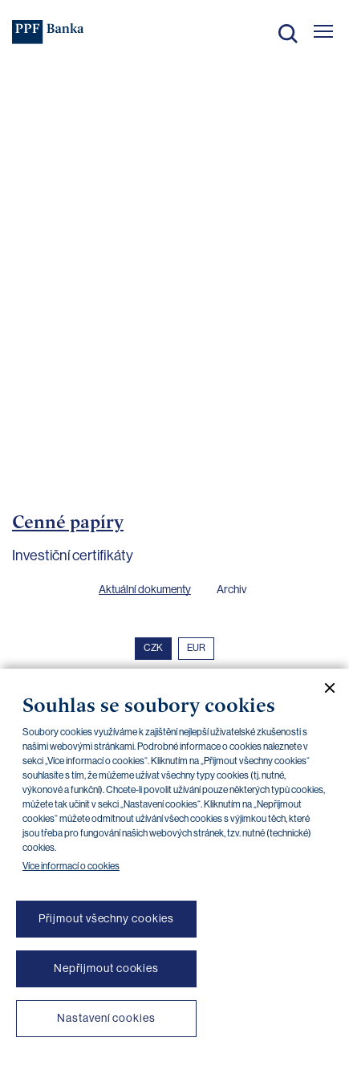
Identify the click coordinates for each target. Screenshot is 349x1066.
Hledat (288, 33)
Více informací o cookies (71, 866)
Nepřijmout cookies (106, 968)
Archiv (231, 589)
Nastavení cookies (106, 1017)
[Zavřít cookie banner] (323, 688)
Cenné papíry (68, 521)
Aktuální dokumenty (145, 589)
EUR (196, 647)
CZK (153, 647)
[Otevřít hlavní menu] (323, 31)
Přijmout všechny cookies (107, 918)
